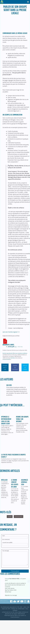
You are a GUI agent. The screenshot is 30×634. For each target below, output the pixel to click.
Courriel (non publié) (7, 542)
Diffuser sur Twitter (25, 367)
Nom (3, 535)
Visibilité (10, 516)
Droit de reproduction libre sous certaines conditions (15, 353)
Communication (18, 516)
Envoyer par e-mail (5, 367)
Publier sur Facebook (15, 367)
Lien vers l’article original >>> (11, 332)
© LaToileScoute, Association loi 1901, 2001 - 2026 (13, 607)
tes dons (13, 358)
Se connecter (6, 539)
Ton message (5, 550)
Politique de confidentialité (17, 608)
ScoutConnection (7, 359)
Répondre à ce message (11, 595)
